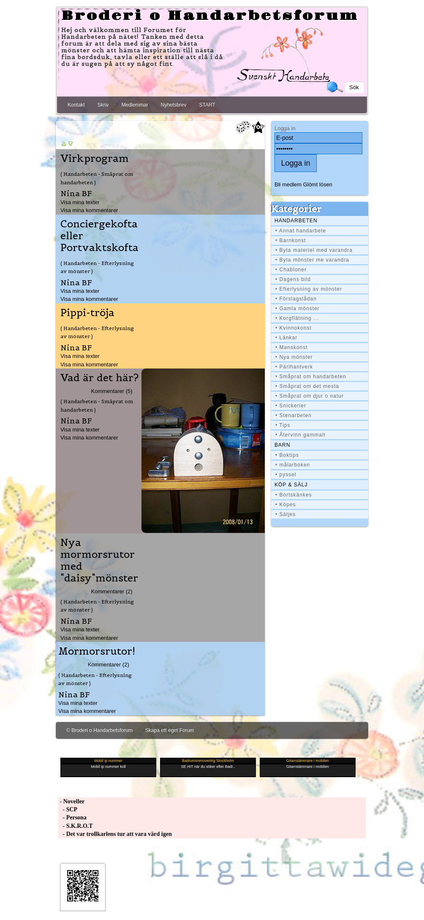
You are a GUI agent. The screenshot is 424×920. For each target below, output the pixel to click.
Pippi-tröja (87, 313)
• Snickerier (290, 406)
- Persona (72, 817)
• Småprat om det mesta (307, 386)
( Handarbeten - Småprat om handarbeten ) (96, 178)
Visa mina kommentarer (89, 210)
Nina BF (76, 193)
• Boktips (287, 455)
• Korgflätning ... (297, 318)
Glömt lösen (317, 184)
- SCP (67, 809)
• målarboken (292, 465)
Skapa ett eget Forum (169, 730)
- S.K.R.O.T (75, 826)
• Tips (283, 425)
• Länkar (286, 338)
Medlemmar (134, 105)
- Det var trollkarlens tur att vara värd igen (115, 834)
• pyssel (285, 475)
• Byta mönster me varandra (312, 260)
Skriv (103, 105)
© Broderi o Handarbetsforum (99, 730)
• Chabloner (291, 270)
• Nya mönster (294, 357)
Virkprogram (94, 158)
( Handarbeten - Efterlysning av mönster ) (97, 267)
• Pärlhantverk (294, 367)
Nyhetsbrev (174, 105)
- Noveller (71, 801)
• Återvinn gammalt (300, 435)
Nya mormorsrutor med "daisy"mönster (99, 560)
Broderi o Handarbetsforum (210, 16)
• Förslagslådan (296, 299)
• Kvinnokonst (293, 328)
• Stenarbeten (293, 415)
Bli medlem (288, 184)
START (207, 105)
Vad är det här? (99, 378)
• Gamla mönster (297, 308)
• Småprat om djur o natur (309, 396)
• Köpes (285, 505)
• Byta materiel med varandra (314, 250)
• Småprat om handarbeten (310, 376)
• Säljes (285, 514)
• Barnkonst (290, 240)
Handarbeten (296, 221)
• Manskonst (291, 347)
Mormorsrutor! (96, 651)
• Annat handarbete (300, 231)
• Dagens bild (293, 279)
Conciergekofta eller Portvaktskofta (99, 236)
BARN (282, 445)
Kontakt (76, 105)
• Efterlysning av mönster (308, 289)
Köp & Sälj (291, 485)
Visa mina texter (80, 202)
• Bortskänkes (293, 495)
